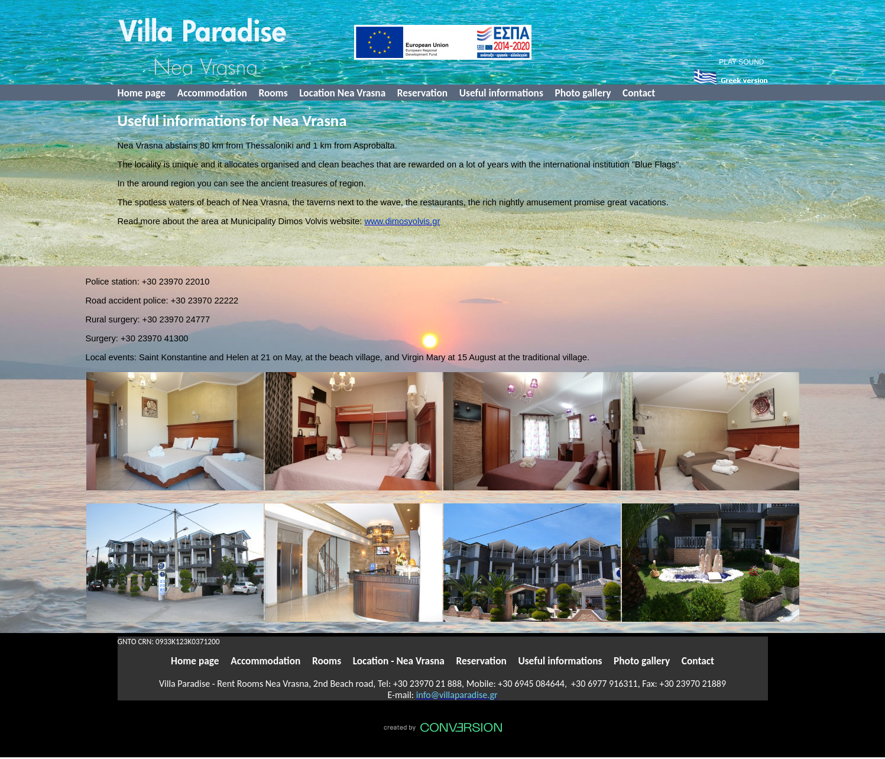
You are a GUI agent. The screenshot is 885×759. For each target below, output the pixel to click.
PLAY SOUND (741, 62)
